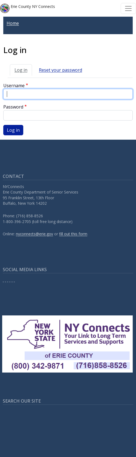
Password (13, 107)
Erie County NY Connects (27, 8)
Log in (21, 70)
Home (13, 23)
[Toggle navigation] (128, 8)
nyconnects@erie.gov (34, 233)
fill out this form (73, 233)
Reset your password (60, 70)
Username (14, 86)
